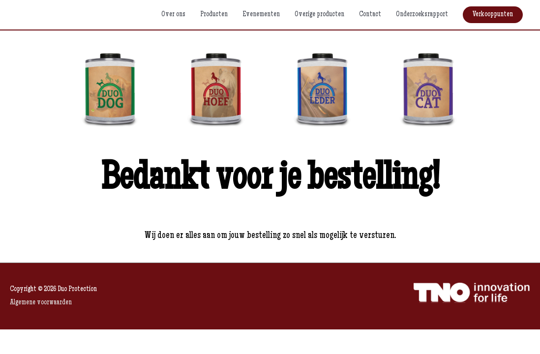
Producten (214, 14)
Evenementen (261, 14)
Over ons (173, 14)
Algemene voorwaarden (41, 302)
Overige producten (319, 14)
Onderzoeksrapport (422, 14)
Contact (370, 14)
